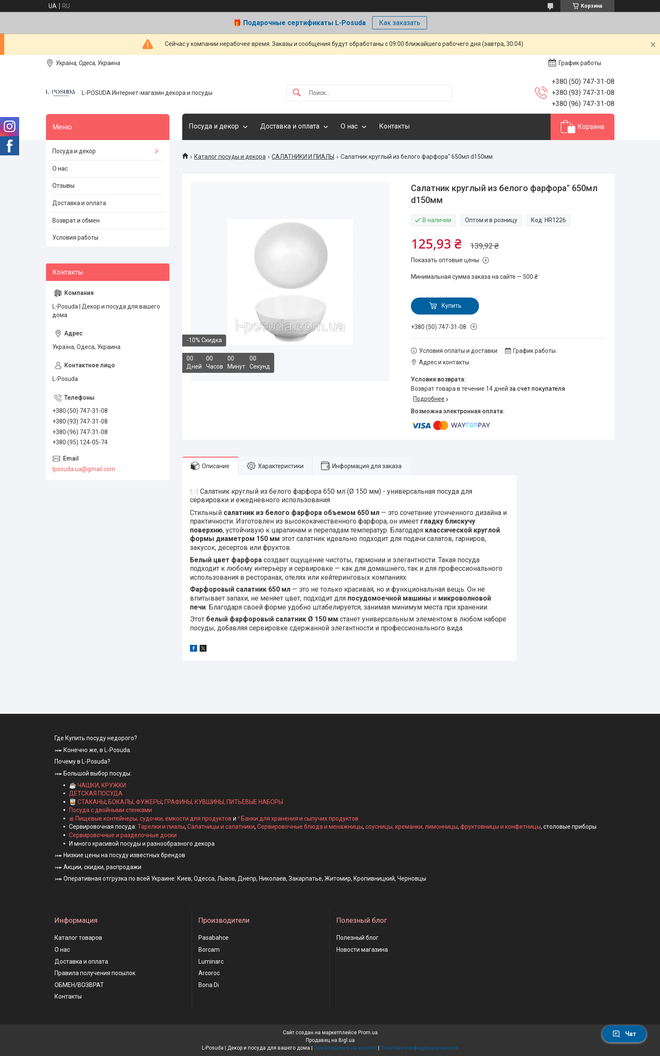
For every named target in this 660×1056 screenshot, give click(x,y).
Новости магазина (362, 949)
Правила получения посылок (95, 973)
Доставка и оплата (289, 126)
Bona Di (208, 985)
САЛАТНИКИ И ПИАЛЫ (303, 156)
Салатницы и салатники (221, 826)
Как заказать (399, 23)
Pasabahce (213, 937)
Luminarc (211, 961)
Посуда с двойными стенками (110, 810)
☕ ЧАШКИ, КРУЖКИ (97, 785)
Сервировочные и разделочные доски (123, 835)
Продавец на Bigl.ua (330, 1040)
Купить (452, 305)
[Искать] (297, 93)
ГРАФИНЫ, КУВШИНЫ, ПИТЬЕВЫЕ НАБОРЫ (223, 801)
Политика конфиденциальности (419, 1048)
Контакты (394, 126)
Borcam (209, 949)
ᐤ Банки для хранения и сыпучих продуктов (298, 818)
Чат (624, 1034)
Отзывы (63, 185)
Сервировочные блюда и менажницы (310, 826)
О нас (349, 126)
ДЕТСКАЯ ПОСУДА (96, 793)
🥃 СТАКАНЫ (87, 801)
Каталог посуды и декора (230, 156)
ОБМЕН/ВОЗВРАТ (79, 985)
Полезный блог (357, 937)
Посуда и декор (214, 126)
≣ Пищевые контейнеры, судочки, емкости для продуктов (150, 818)
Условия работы (75, 237)
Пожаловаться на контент (345, 1048)
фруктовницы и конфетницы (500, 826)
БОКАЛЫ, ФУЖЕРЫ (135, 801)
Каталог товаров (78, 937)
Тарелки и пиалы (160, 826)
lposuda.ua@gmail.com (83, 469)
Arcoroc (209, 973)
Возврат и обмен (76, 220)
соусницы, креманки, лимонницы (411, 826)
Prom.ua (368, 1033)
